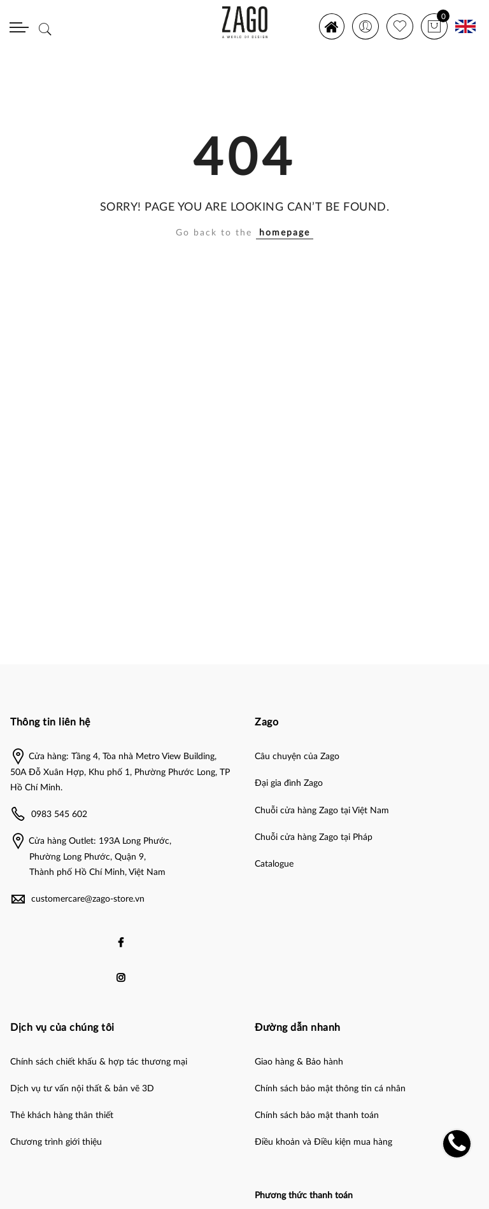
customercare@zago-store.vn (88, 899)
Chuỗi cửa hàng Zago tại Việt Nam (322, 810)
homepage (284, 232)
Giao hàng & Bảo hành (299, 1062)
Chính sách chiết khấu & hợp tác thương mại (98, 1062)
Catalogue (274, 864)
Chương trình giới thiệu (56, 1142)
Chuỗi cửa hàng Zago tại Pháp (313, 837)
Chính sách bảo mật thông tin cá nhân (330, 1088)
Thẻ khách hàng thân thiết (61, 1115)
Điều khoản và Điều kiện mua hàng (323, 1142)
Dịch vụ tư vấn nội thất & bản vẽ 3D (82, 1088)
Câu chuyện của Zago (297, 756)
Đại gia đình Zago (289, 783)
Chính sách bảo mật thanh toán (317, 1115)
